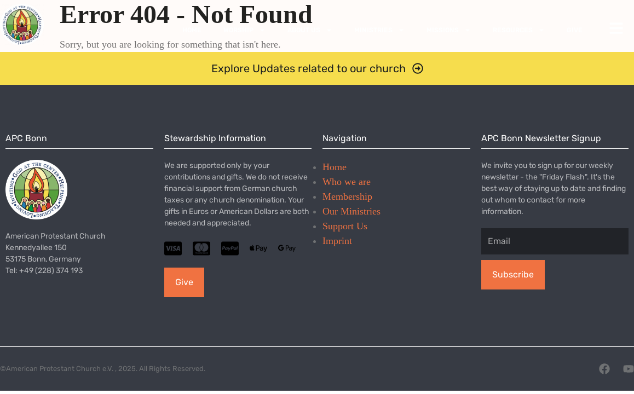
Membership (347, 196)
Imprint (337, 240)
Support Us (344, 226)
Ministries (379, 30)
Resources (519, 30)
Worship (244, 30)
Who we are (346, 181)
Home (191, 30)
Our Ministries (351, 211)
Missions (448, 30)
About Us (309, 30)
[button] (317, 68)
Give (575, 30)
